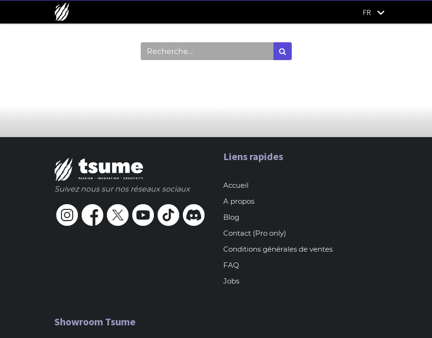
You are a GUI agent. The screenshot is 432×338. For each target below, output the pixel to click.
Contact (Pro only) (254, 233)
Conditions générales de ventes (278, 249)
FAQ (231, 265)
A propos (238, 201)
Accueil (236, 185)
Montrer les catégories (104, 76)
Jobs (231, 281)
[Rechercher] (282, 51)
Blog (231, 217)
